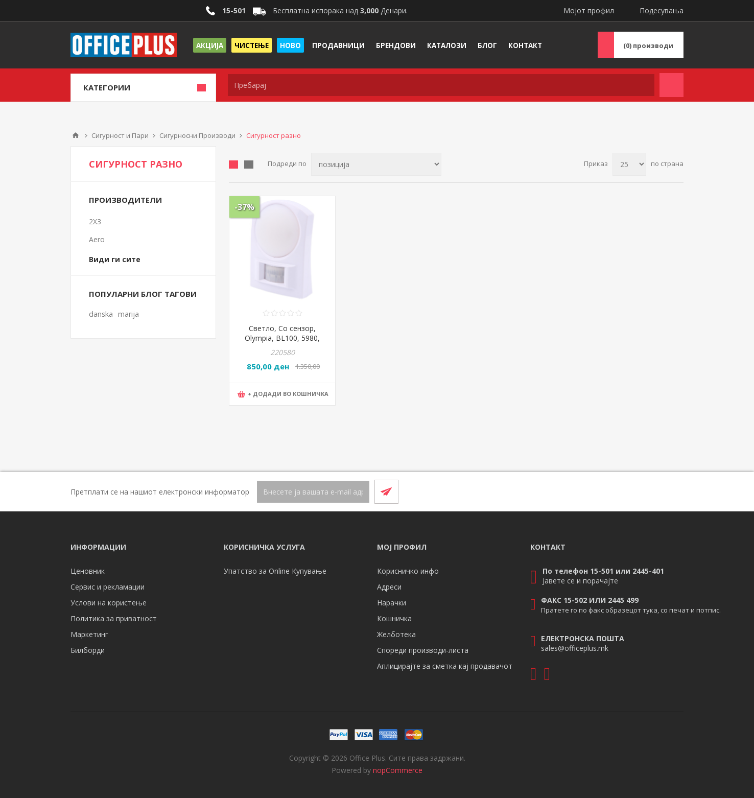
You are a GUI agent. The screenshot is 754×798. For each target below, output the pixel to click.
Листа (248, 164)
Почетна (75, 135)
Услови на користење (108, 602)
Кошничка (394, 618)
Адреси (389, 587)
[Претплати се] (313, 492)
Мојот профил (588, 10)
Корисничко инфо (408, 571)
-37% (244, 207)
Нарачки (391, 602)
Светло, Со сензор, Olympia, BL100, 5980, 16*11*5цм (282, 338)
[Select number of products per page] (629, 164)
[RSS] (671, 491)
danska (101, 314)
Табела (233, 164)
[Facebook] (647, 491)
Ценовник (87, 571)
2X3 (95, 221)
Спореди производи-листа (422, 650)
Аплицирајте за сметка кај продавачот (444, 666)
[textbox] (441, 85)
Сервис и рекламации (107, 587)
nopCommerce (397, 770)
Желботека (396, 634)
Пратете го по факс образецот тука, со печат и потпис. (631, 610)
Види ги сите (114, 259)
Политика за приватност (113, 618)
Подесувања (662, 10)
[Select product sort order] (376, 164)
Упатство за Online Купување (275, 571)
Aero (97, 239)
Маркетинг (89, 634)
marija (128, 314)
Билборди (87, 650)
